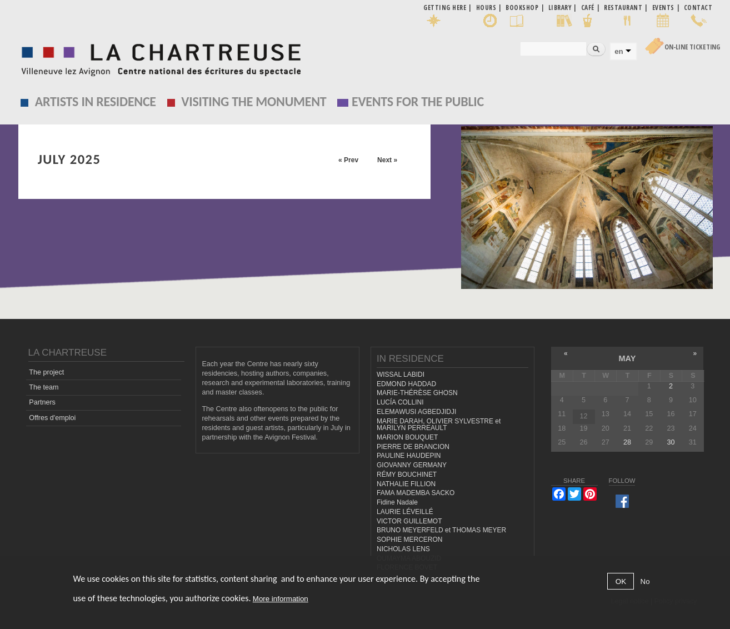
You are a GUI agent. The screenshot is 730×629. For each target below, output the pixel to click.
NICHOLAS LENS (403, 549)
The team (43, 387)
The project (46, 372)
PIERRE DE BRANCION (413, 447)
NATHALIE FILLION (406, 484)
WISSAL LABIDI (400, 374)
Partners (42, 402)
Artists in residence (95, 101)
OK (621, 581)
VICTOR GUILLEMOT (409, 521)
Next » (387, 160)
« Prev (348, 160)
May (627, 358)
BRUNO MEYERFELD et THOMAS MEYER (441, 530)
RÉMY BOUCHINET (407, 474)
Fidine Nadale (397, 502)
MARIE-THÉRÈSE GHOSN (417, 393)
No (645, 581)
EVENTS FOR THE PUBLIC (418, 101)
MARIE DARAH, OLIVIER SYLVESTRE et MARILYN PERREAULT (439, 424)
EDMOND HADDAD (406, 384)
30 (671, 442)
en (618, 51)
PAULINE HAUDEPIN (409, 456)
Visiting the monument (253, 101)
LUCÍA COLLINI (400, 402)
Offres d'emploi (52, 418)
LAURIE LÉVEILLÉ (405, 512)
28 (627, 442)
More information (280, 599)
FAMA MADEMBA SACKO (415, 493)
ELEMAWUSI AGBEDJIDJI (416, 412)
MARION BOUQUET (407, 437)
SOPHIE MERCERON (409, 539)
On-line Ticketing (692, 47)
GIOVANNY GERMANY (412, 465)
